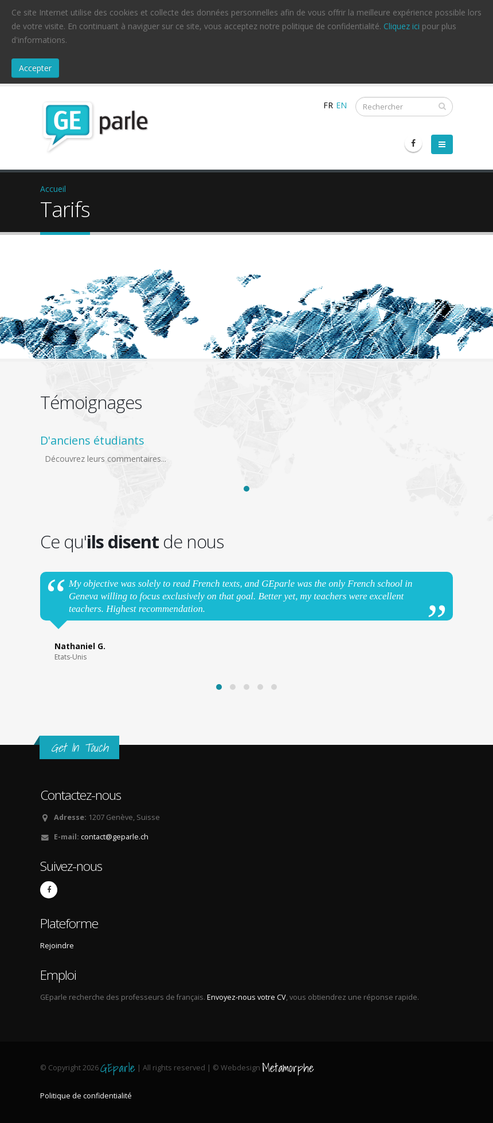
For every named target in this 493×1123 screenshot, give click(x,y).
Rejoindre (57, 946)
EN (341, 105)
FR (328, 105)
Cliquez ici (402, 26)
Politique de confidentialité (86, 1096)
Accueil (53, 188)
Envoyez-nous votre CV (245, 997)
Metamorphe (288, 1067)
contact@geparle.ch (114, 837)
